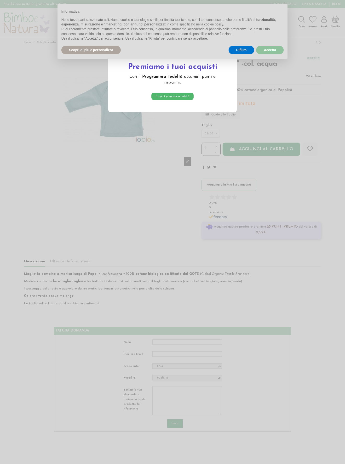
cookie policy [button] (213, 24)
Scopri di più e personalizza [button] (91, 50)
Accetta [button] (270, 50)
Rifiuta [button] (241, 50)
